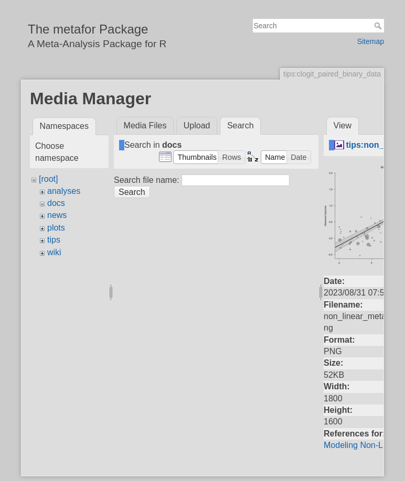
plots (56, 227)
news (57, 215)
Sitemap (370, 41)
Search (379, 25)
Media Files (145, 125)
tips (53, 239)
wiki (54, 252)
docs (56, 203)
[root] (48, 178)
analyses (63, 191)
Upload (197, 125)
